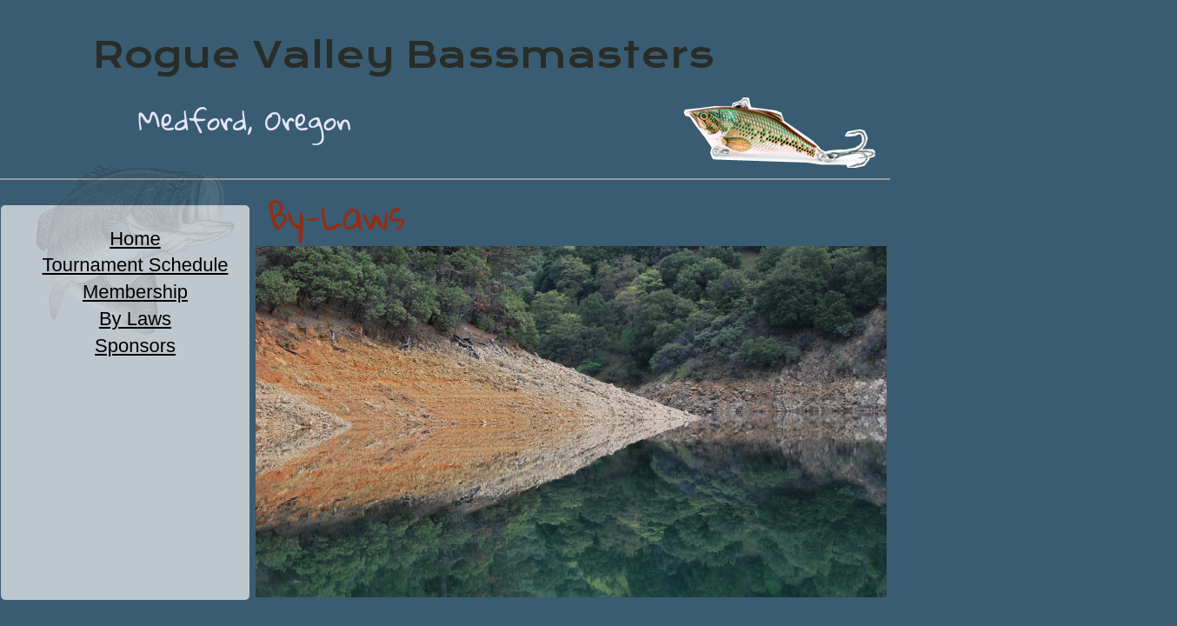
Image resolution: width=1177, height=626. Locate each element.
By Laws (135, 319)
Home (135, 239)
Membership (135, 292)
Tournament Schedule (135, 265)
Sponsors (135, 345)
